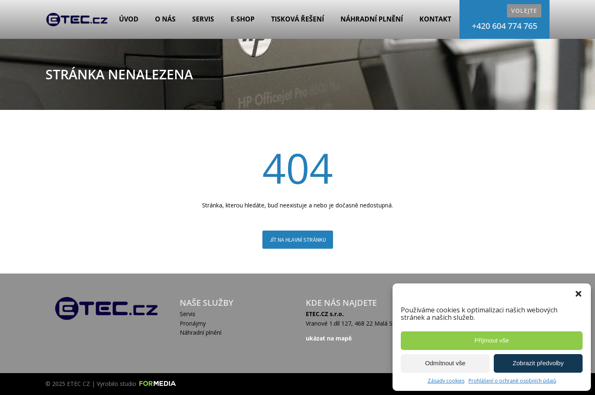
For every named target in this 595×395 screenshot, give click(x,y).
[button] (578, 294)
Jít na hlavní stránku (297, 239)
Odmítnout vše (445, 362)
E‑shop (243, 19)
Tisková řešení (297, 19)
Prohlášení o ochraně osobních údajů (512, 380)
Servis (203, 19)
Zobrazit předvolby (538, 362)
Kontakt (435, 19)
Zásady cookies (446, 380)
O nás (165, 19)
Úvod (128, 19)
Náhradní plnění (371, 19)
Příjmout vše (491, 340)
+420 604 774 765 (504, 25)
